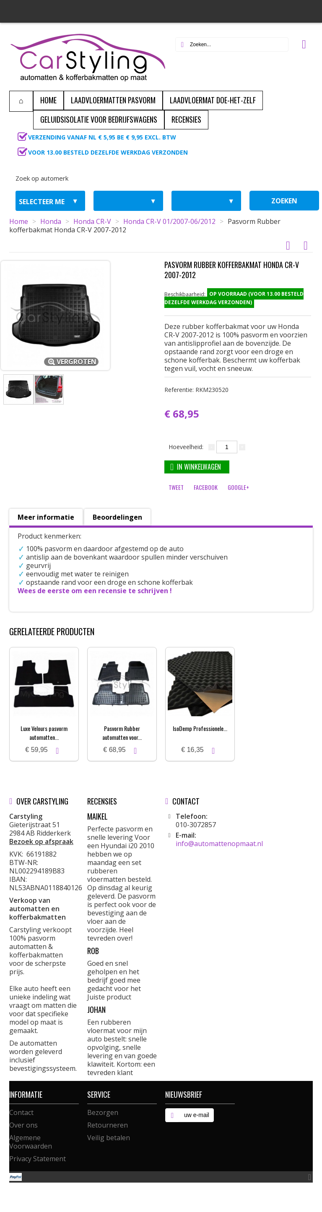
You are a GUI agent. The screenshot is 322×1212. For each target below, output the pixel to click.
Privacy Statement (37, 1158)
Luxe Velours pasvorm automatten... (44, 732)
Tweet (176, 487)
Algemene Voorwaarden (30, 1142)
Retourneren (107, 1125)
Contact (21, 1112)
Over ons (23, 1125)
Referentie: (196, 390)
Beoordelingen (117, 517)
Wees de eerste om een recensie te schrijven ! (95, 590)
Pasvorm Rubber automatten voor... (122, 732)
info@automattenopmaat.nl (219, 843)
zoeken (284, 200)
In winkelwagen (195, 466)
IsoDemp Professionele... (200, 728)
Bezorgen (102, 1112)
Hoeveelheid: (186, 447)
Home (18, 221)
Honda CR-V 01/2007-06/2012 (169, 221)
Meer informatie (46, 517)
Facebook (206, 487)
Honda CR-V (92, 221)
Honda (50, 221)
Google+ (238, 487)
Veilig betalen (108, 1137)
